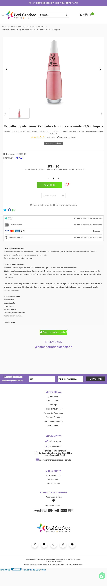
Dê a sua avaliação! (66, 137)
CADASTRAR (96, 379)
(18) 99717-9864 (53, 446)
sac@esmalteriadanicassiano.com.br (53, 460)
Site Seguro (53, 405)
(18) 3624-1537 (53, 441)
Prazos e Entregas (53, 417)
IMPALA (19, 158)
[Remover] (48, 178)
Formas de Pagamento (53, 413)
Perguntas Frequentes (53, 421)
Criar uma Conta (53, 475)
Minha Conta (53, 480)
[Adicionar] (58, 178)
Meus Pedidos (53, 484)
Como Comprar (53, 400)
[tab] (53, 219)
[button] (7, 69)
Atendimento (53, 425)
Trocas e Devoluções (53, 409)
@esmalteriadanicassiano (53, 347)
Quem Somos (53, 396)
